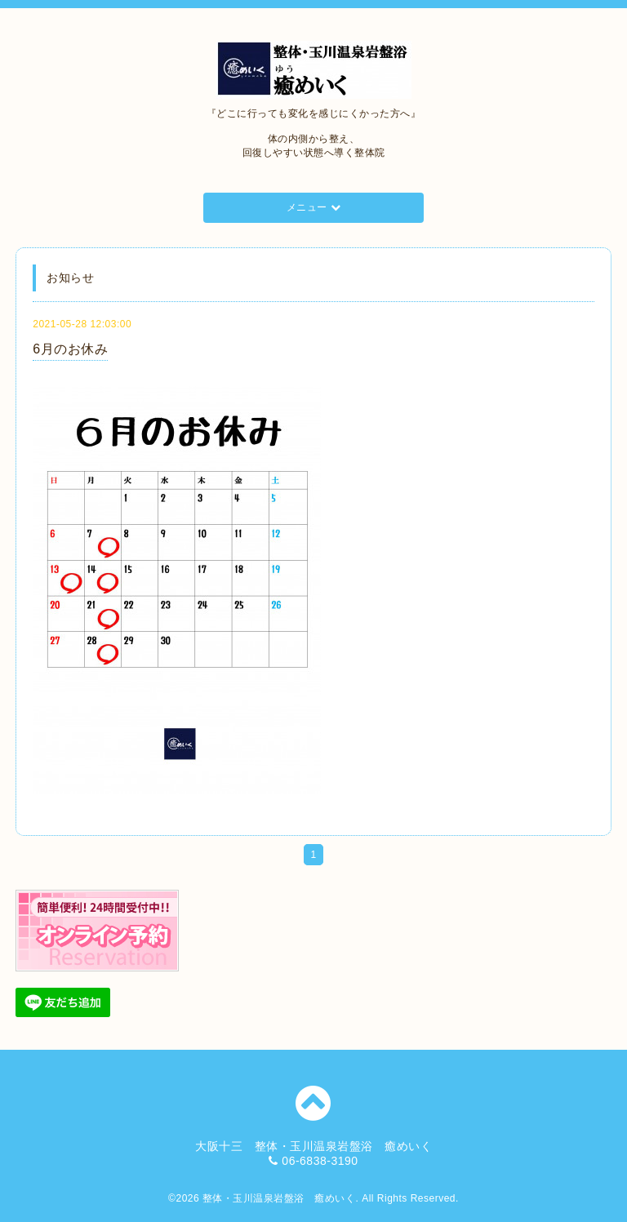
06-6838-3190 (320, 1160)
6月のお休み (70, 349)
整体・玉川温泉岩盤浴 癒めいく (279, 1198)
